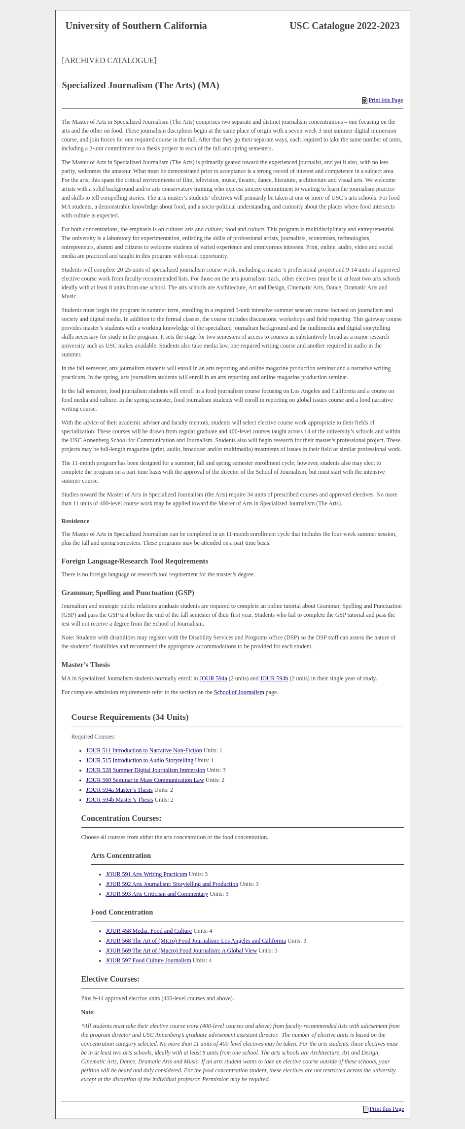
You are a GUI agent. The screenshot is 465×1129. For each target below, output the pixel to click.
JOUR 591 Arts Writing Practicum (146, 874)
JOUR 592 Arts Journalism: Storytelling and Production (172, 884)
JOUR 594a (213, 678)
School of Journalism (239, 692)
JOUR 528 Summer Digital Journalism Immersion (146, 770)
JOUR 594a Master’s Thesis (119, 789)
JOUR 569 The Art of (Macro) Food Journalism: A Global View (181, 950)
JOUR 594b (274, 678)
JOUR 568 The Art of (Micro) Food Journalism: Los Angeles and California (196, 940)
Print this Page (382, 100)
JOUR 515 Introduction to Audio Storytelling (140, 760)
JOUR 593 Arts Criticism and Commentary (157, 893)
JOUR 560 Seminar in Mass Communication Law (145, 779)
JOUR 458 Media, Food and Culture (149, 930)
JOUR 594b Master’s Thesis (119, 799)
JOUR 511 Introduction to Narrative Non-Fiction (144, 750)
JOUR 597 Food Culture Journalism (148, 960)
